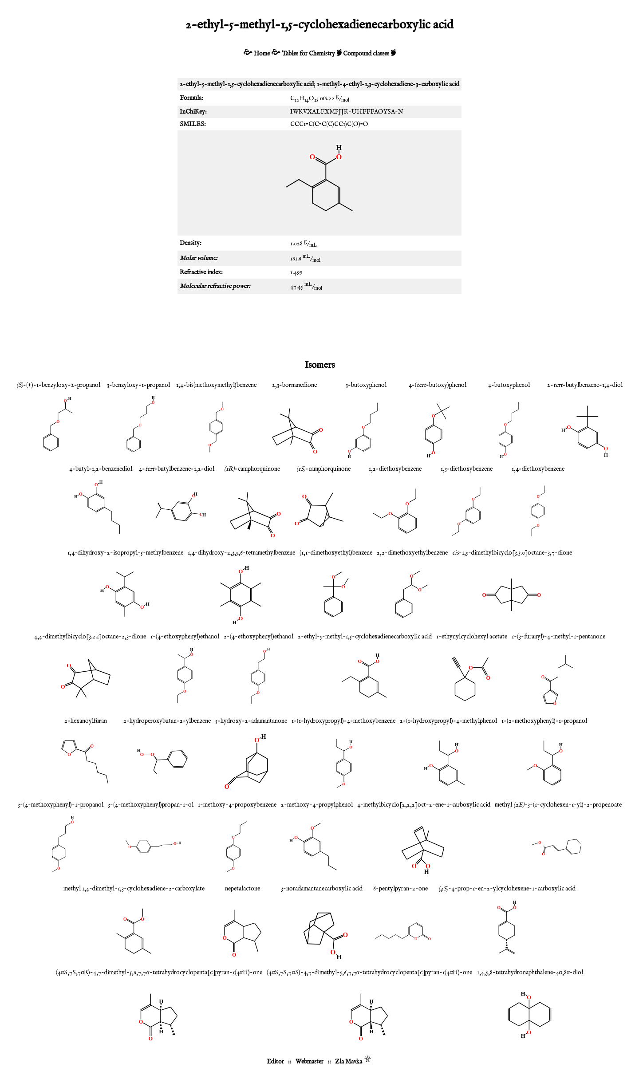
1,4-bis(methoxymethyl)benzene (216, 385)
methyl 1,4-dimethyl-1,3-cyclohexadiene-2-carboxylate (134, 889)
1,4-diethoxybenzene (538, 469)
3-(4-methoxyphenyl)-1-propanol (60, 805)
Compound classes (366, 54)
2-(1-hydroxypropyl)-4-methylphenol (448, 721)
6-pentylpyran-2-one (400, 889)
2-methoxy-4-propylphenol (317, 805)
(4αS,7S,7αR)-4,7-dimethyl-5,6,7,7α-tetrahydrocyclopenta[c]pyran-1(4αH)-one (159, 973)
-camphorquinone (252, 469)
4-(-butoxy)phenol (437, 385)
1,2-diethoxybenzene (395, 469)
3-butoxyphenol (366, 385)
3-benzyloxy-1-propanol (138, 385)
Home (262, 54)
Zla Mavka (348, 1062)
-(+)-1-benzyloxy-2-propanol (58, 385)
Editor (275, 1062)
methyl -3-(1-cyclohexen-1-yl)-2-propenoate (558, 805)
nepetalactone (242, 889)
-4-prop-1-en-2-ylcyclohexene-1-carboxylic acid (507, 889)
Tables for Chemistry (308, 54)
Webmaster (309, 1062)
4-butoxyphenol (509, 385)
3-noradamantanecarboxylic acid (322, 889)
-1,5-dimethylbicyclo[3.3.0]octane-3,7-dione (512, 553)
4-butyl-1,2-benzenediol (100, 469)
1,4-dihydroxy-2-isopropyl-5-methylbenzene (125, 553)
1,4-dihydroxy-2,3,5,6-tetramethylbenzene (241, 553)
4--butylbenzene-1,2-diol (176, 469)
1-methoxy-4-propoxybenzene (237, 805)
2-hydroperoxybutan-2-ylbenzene (167, 721)
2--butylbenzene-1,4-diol (585, 385)
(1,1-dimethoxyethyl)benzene (336, 553)
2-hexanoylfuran (85, 721)
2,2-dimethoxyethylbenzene (412, 553)
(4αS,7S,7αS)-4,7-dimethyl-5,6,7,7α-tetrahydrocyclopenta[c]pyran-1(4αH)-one (369, 973)
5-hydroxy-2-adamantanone (251, 721)
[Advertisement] (319, 325)
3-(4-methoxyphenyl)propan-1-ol (150, 805)
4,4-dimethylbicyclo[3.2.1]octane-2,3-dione (90, 637)
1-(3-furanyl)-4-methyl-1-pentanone (558, 637)
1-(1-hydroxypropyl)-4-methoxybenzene (343, 721)
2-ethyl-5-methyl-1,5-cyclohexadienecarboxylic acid (365, 637)
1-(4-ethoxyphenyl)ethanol (184, 637)
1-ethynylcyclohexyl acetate (471, 637)
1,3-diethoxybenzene (467, 469)
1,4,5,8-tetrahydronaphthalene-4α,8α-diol (530, 973)
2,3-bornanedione (294, 385)
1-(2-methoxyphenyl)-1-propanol (544, 721)
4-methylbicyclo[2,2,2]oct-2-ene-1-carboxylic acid (423, 805)
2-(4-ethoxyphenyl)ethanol (258, 637)
